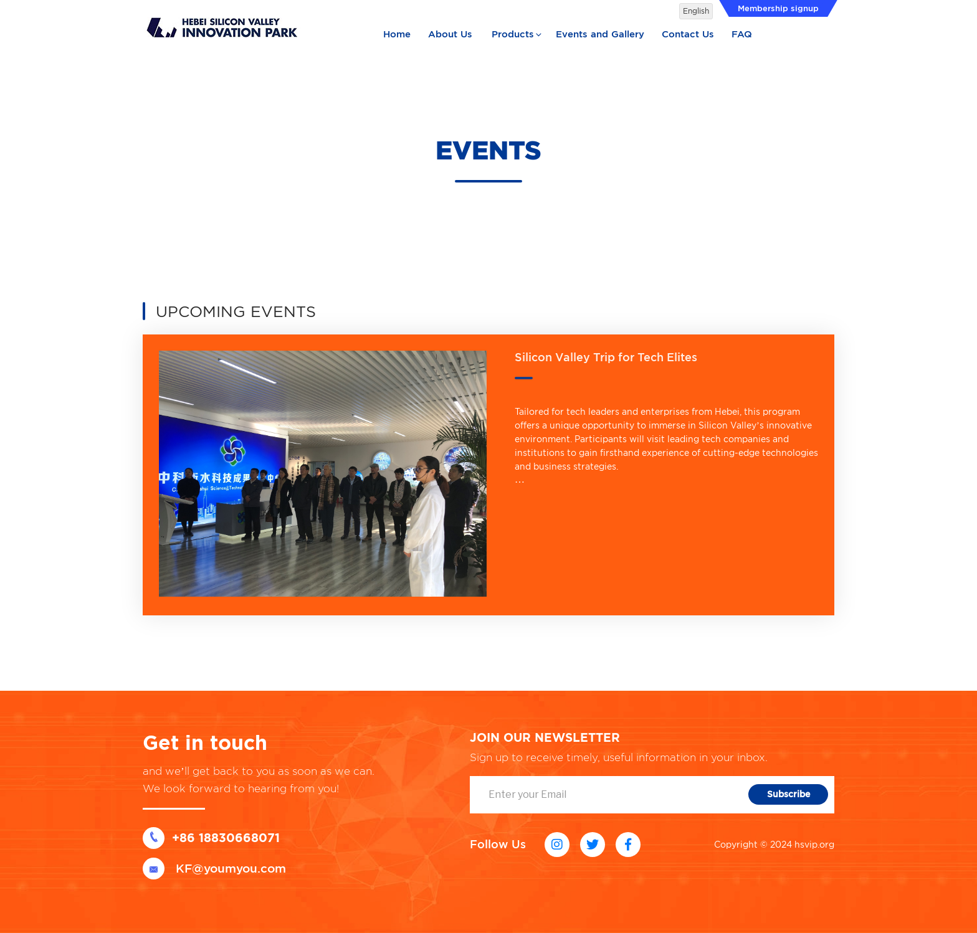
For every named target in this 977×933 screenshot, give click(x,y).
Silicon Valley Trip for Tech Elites (606, 357)
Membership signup (778, 8)
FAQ (742, 34)
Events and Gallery (600, 34)
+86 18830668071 (211, 838)
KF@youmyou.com (214, 868)
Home (397, 34)
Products (517, 34)
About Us (450, 34)
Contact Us (688, 34)
